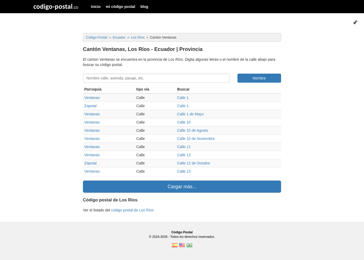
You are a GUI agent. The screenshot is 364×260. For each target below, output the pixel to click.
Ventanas (92, 98)
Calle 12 (183, 155)
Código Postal (182, 232)
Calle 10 (183, 122)
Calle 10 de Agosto (192, 130)
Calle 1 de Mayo (190, 114)
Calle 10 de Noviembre (195, 138)
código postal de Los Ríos (132, 210)
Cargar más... (181, 186)
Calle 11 (183, 147)
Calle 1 (183, 98)
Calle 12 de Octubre (193, 163)
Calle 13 (183, 171)
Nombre (259, 78)
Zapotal (90, 106)
